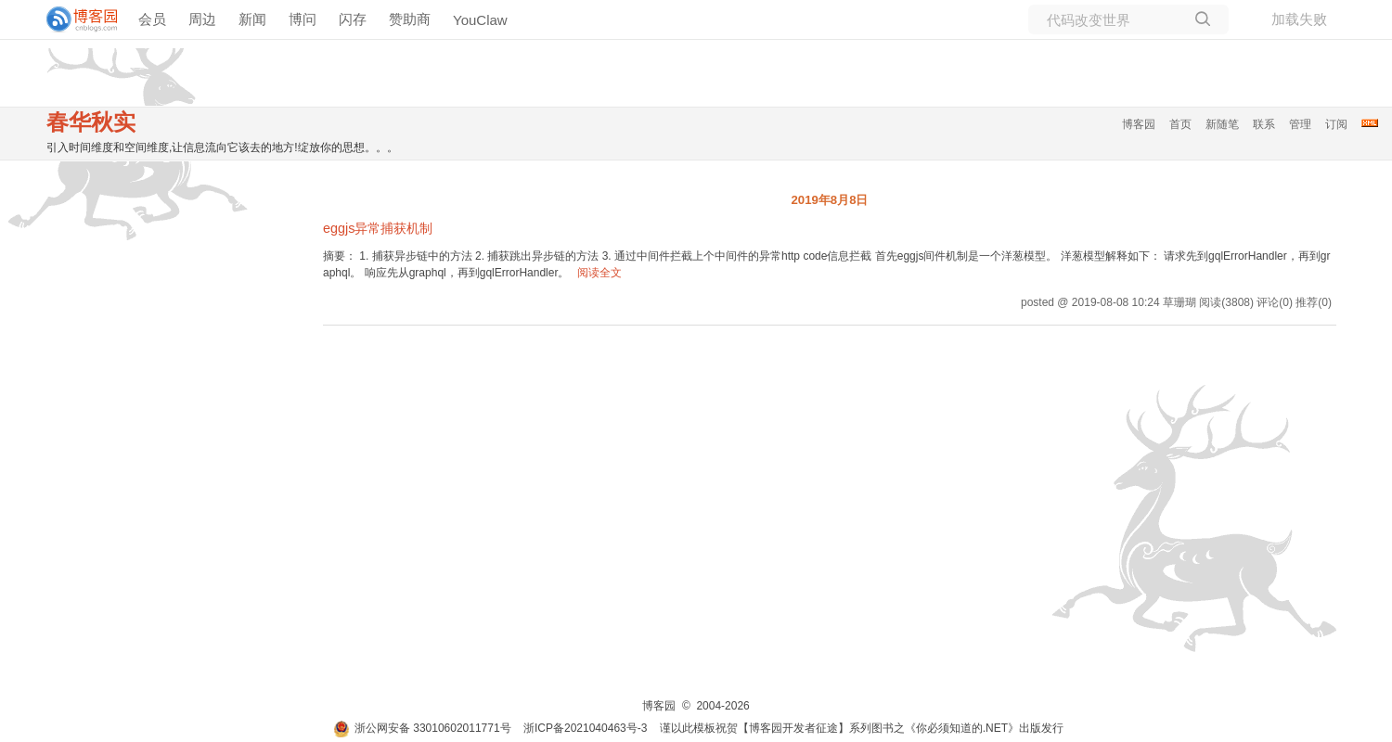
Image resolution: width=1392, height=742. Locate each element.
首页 (1180, 124)
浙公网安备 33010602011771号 (422, 728)
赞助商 (410, 19)
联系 (1264, 124)
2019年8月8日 (829, 200)
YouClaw (480, 20)
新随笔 (1222, 124)
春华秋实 (90, 121)
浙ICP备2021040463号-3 (585, 728)
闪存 (353, 19)
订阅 (1336, 124)
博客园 (1138, 124)
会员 (152, 19)
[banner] (74, 19)
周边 (202, 19)
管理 (1300, 124)
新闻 (252, 19)
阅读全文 (599, 272)
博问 (302, 19)
